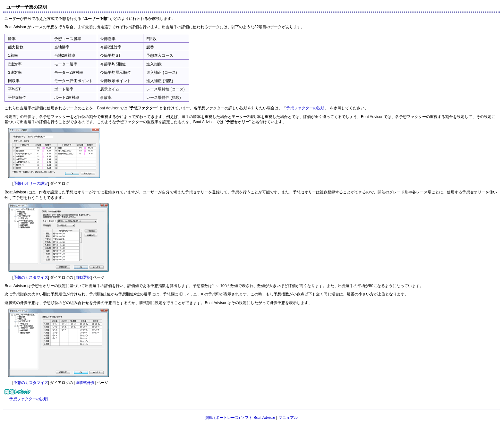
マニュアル (288, 417)
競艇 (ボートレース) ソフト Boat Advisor (240, 417)
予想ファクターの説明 (305, 108)
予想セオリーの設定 (30, 183)
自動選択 (83, 277)
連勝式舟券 (85, 382)
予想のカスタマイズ (30, 277)
